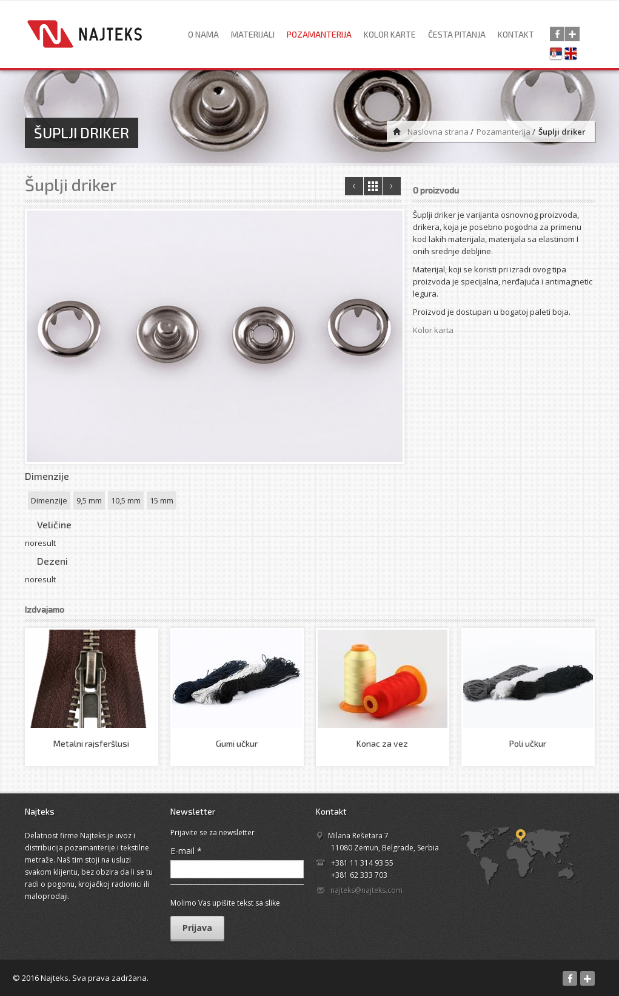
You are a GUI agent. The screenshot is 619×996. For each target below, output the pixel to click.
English (573, 54)
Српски (557, 54)
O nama (203, 34)
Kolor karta (433, 330)
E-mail (186, 850)
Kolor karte (390, 34)
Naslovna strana (438, 131)
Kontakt (516, 34)
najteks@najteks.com (366, 890)
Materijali (253, 34)
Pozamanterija (319, 34)
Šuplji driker (70, 184)
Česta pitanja (457, 34)
